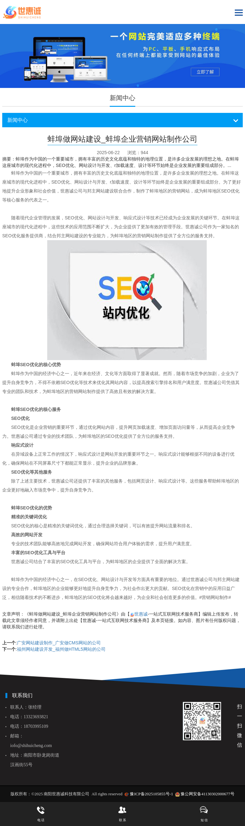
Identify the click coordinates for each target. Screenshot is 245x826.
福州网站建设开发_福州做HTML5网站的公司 (61, 649)
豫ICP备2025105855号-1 (151, 793)
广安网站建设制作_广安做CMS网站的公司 (59, 642)
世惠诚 (141, 614)
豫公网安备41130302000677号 (207, 793)
